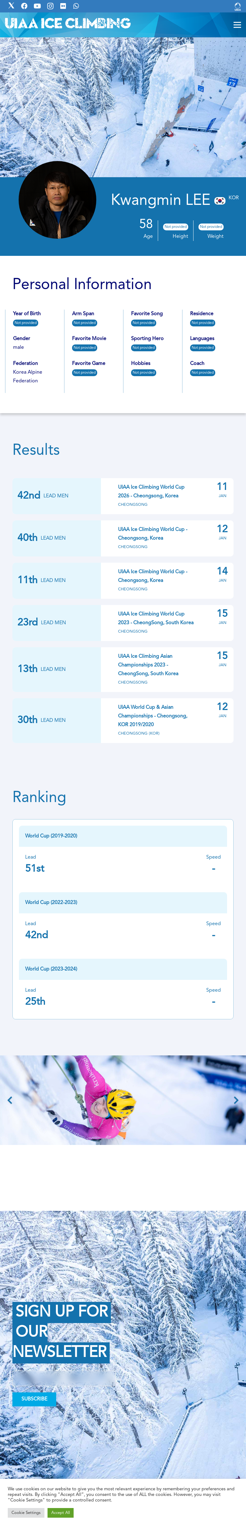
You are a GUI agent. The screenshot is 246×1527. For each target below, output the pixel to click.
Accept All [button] (60, 1513)
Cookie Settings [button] (26, 1513)
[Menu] (237, 25)
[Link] (238, 6)
